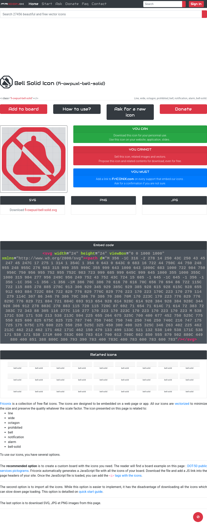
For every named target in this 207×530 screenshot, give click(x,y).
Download (32, 210)
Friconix (5, 404)
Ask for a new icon (130, 112)
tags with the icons (128, 475)
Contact (99, 4)
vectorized (182, 404)
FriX (12, 4)
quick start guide (91, 492)
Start (47, 4)
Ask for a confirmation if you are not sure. (140, 183)
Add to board (24, 109)
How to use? (77, 109)
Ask (58, 4)
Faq (85, 4)
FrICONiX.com (123, 179)
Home (33, 4)
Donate (72, 4)
